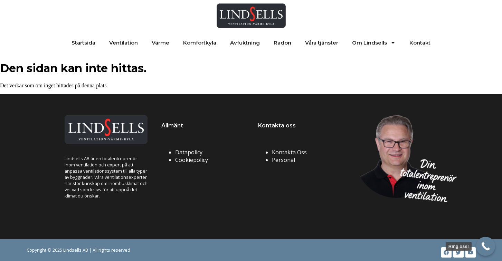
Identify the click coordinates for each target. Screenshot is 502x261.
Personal (283, 160)
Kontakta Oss (289, 152)
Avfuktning (245, 42)
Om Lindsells (374, 43)
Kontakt (419, 42)
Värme (160, 42)
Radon (282, 42)
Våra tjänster (321, 42)
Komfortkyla (199, 42)
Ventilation (123, 42)
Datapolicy (188, 152)
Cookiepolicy (191, 160)
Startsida (83, 42)
